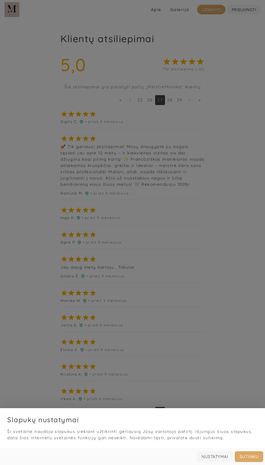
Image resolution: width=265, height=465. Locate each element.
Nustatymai (215, 459)
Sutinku (249, 459)
